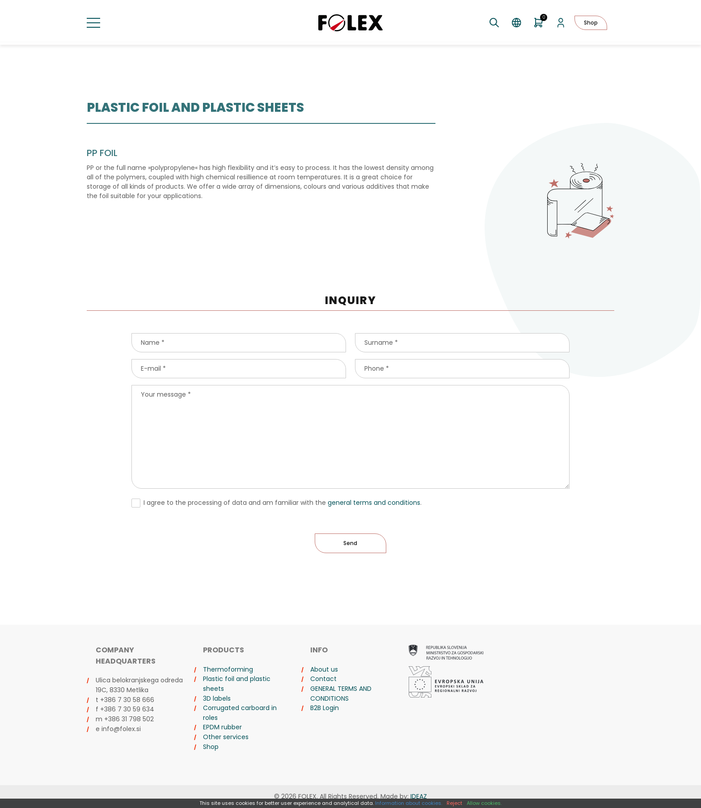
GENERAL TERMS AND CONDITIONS (341, 693)
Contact (323, 678)
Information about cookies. (408, 803)
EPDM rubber (222, 727)
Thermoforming (228, 669)
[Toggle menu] (93, 23)
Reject (454, 803)
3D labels (217, 698)
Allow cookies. (484, 803)
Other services (226, 736)
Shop (591, 22)
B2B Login (324, 707)
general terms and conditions (374, 502)
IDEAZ (418, 796)
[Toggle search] (494, 22)
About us (324, 669)
